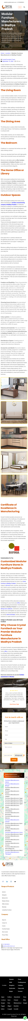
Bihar (24, 1001)
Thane (19, 980)
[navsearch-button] (24, 7)
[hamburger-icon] (20, 7)
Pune (9, 1004)
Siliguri (9, 1007)
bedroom (10, 608)
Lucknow (3, 1001)
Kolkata (10, 998)
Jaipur (2, 998)
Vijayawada (21, 989)
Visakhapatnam (22, 983)
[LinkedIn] (7, 882)
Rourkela (16, 1007)
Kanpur (3, 1004)
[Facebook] (2, 882)
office (18, 603)
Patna (24, 998)
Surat (9, 1001)
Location (7, 53)
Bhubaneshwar (17, 1004)
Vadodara (20, 986)
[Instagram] (11, 882)
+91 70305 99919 (6, 945)
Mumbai (11, 980)
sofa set (7, 585)
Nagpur (3, 1007)
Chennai (16, 1001)
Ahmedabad (17, 998)
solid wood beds (10, 614)
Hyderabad (12, 989)
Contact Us (6, 47)
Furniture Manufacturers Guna (14, 833)
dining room (4, 608)
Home (2, 53)
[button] (24, 550)
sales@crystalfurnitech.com (9, 947)
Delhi (10, 983)
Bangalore (11, 986)
